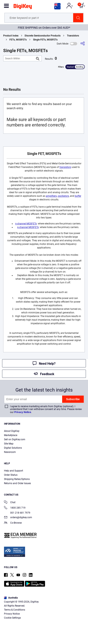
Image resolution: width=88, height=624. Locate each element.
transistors (65, 167)
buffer (78, 196)
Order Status (10, 475)
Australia (11, 597)
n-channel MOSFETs (26, 223)
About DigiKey (11, 431)
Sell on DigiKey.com (14, 439)
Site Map (8, 443)
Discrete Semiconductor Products (43, 35)
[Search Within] (19, 58)
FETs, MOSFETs (18, 39)
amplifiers (51, 196)
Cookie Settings (12, 617)
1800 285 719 (14, 508)
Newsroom (10, 452)
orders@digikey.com (18, 518)
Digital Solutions (13, 447)
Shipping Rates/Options (17, 479)
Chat (9, 503)
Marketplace (10, 435)
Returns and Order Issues (17, 483)
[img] (23, 7)
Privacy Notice (22, 412)
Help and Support (13, 470)
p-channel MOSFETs (28, 227)
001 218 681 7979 (17, 512)
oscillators (63, 196)
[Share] (82, 43)
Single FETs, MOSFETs (45, 39)
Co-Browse (13, 523)
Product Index (10, 35)
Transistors (73, 35)
